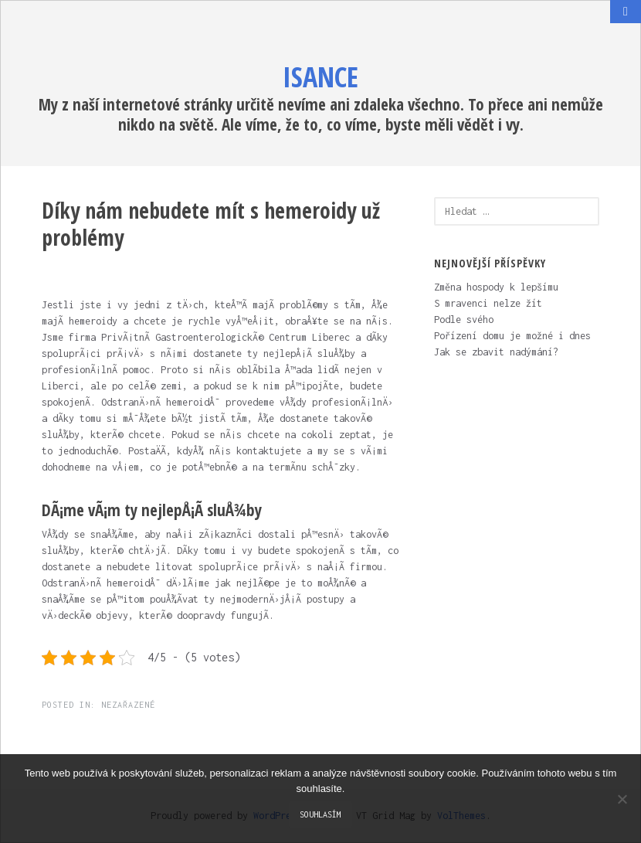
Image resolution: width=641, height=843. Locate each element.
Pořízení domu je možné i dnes (512, 336)
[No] (621, 799)
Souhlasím (320, 814)
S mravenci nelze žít (488, 303)
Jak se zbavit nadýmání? (496, 352)
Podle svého (463, 319)
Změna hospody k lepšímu (496, 287)
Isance (320, 77)
